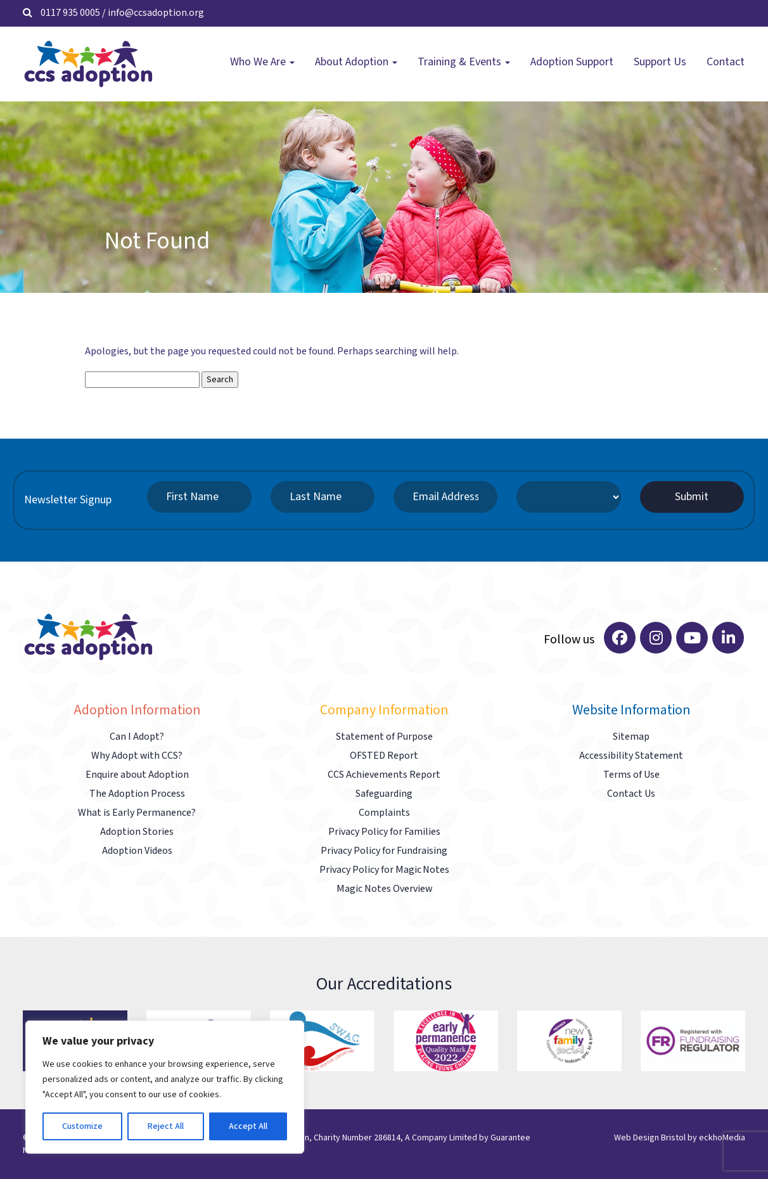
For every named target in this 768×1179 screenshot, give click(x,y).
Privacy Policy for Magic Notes (384, 870)
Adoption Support (571, 62)
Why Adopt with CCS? (136, 756)
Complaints (384, 813)
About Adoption (356, 62)
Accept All (248, 1126)
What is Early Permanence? (137, 813)
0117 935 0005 (70, 13)
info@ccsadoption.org (156, 13)
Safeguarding (384, 794)
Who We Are (262, 62)
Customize (82, 1126)
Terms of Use (631, 775)
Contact (726, 62)
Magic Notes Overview (384, 889)
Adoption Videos (137, 851)
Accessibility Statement (631, 756)
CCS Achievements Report (384, 775)
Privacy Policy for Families (384, 832)
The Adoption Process (137, 794)
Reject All (165, 1126)
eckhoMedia (722, 1138)
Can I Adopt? (137, 737)
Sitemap (631, 737)
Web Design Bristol (650, 1138)
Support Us (660, 62)
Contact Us (631, 794)
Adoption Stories (137, 832)
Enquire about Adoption (137, 775)
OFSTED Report (384, 756)
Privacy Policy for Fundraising (384, 851)
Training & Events (464, 62)
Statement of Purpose (384, 737)
